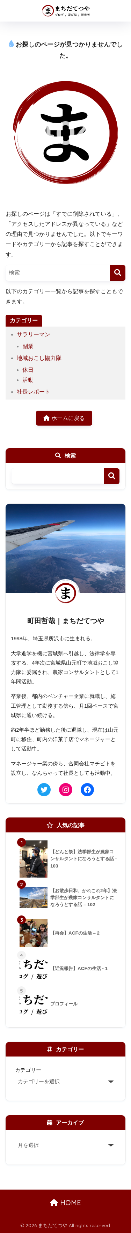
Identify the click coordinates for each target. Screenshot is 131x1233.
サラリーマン (33, 334)
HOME (65, 1202)
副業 (28, 346)
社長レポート (33, 392)
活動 (28, 380)
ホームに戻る (64, 418)
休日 (28, 370)
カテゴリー (28, 1070)
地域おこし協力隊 (39, 358)
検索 (111, 476)
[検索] (117, 273)
